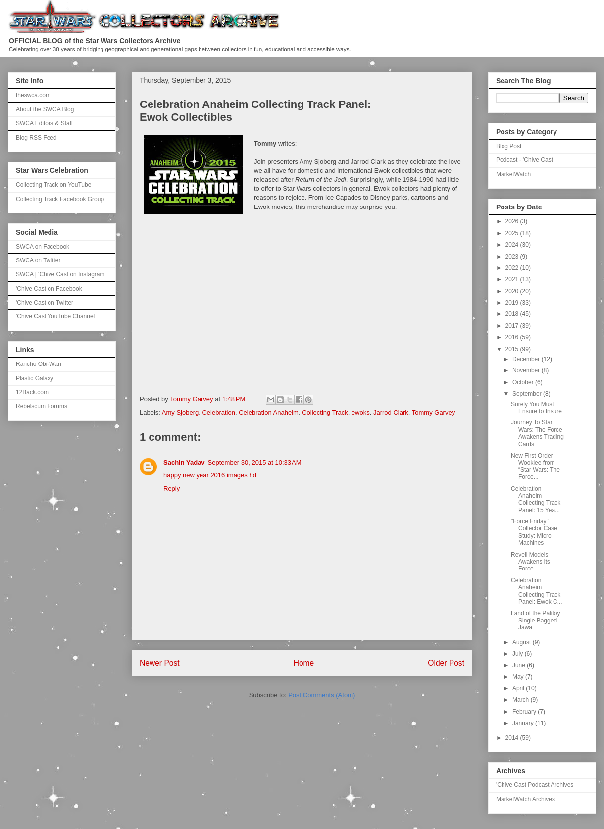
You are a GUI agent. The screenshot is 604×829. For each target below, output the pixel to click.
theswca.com (33, 95)
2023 (512, 256)
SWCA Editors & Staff (44, 123)
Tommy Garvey (433, 412)
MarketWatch (513, 174)
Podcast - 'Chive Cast (524, 159)
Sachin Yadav (184, 462)
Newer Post (160, 663)
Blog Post (508, 146)
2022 (512, 267)
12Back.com (32, 392)
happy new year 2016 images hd (209, 475)
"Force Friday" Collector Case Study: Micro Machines (534, 532)
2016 (512, 337)
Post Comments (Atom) (321, 695)
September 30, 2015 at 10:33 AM (255, 462)
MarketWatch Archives (525, 799)
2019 (512, 302)
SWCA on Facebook (42, 246)
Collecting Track (325, 412)
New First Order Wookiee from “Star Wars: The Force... (535, 466)
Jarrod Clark (390, 412)
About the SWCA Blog (45, 109)
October (523, 382)
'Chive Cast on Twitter (44, 302)
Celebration (218, 412)
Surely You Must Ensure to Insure (536, 407)
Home (304, 663)
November (527, 370)
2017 (512, 325)
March (521, 699)
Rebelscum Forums (41, 406)
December (527, 359)
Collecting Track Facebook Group (60, 199)
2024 (512, 244)
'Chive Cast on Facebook (49, 288)
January (523, 723)
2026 (512, 221)
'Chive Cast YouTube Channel (55, 316)
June (519, 665)
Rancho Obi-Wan (38, 364)
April (519, 688)
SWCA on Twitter (38, 260)
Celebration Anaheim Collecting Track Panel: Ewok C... (536, 591)
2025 (512, 233)
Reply (171, 488)
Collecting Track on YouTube (53, 184)
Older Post (446, 663)
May (518, 677)
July (518, 653)
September (527, 393)
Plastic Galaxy (34, 378)
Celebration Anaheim (269, 412)
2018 (512, 314)
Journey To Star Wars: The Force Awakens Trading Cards (537, 433)
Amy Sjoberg (180, 412)
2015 (512, 349)
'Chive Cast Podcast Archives (534, 784)
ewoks (361, 412)
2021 (512, 279)
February (525, 711)
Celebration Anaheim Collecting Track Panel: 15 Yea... (535, 499)
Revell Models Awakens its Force (530, 561)
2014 (512, 737)
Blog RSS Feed (36, 137)
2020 (512, 291)
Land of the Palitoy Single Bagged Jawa (535, 620)
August (522, 642)
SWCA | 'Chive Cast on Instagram (60, 274)
